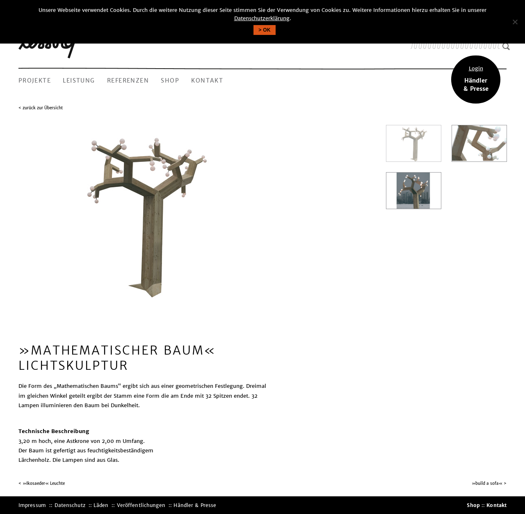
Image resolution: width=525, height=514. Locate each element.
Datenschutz (70, 505)
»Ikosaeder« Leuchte (44, 483)
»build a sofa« (487, 483)
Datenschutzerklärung (262, 18)
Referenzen (128, 80)
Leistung (79, 80)
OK (267, 30)
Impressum (32, 505)
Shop (170, 80)
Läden (101, 505)
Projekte (34, 80)
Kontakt (207, 80)
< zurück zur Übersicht (40, 108)
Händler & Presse (194, 505)
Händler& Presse (475, 78)
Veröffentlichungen (141, 505)
